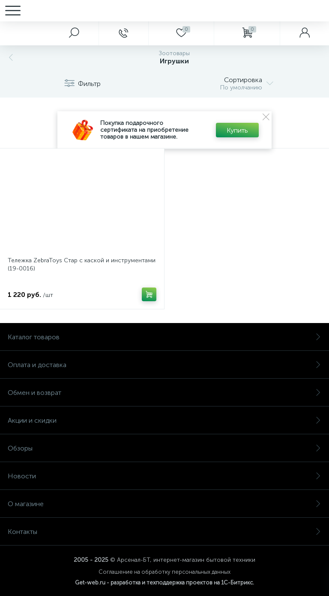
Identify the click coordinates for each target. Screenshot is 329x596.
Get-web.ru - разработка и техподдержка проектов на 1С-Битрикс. (164, 582)
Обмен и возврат (164, 392)
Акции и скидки (164, 420)
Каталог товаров (164, 337)
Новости (164, 476)
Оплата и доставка (164, 365)
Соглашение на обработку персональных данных (164, 572)
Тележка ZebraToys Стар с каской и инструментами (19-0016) (82, 264)
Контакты (164, 532)
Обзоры (164, 448)
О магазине (164, 504)
